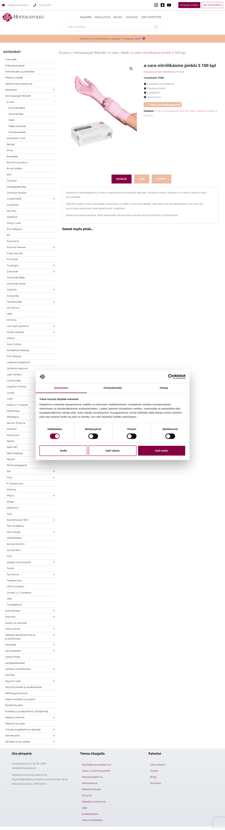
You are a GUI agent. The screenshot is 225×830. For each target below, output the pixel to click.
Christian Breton (17, 192)
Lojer (10, 398)
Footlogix (12, 265)
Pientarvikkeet (17, 132)
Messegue (13, 416)
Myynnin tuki (13, 681)
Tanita (10, 568)
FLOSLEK (12, 259)
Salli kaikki (161, 450)
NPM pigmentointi (16, 693)
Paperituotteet (17, 126)
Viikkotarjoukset (15, 65)
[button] (131, 69)
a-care (10, 101)
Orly (9, 477)
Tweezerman (14, 580)
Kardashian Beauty (18, 350)
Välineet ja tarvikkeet (17, 741)
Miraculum (13, 435)
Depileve (12, 216)
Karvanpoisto (13, 650)
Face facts (13, 241)
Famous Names (16, 247)
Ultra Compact (15, 586)
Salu (9, 513)
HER (9, 313)
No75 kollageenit (17, 465)
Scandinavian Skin (18, 519)
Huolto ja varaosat (16, 622)
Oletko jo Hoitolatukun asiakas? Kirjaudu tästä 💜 (112, 38)
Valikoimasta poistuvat (18, 83)
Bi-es (10, 150)
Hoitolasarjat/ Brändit (18, 95)
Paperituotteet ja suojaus (20, 699)
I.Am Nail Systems (18, 326)
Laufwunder (14, 380)
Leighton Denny (16, 386)
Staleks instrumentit (19, 562)
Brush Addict (15, 168)
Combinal (12, 204)
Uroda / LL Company (19, 592)
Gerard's (12, 289)
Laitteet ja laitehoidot (18, 668)
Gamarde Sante (16, 283)
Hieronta (10, 616)
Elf (8, 235)
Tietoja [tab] (164, 388)
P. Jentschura (15, 483)
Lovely (11, 392)
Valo (9, 598)
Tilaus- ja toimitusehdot (96, 770)
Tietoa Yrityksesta (92, 820)
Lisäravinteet (12, 656)
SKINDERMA (14, 538)
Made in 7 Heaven (17, 404)
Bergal (11, 144)
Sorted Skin (14, 550)
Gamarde (12, 271)
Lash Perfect (14, 374)
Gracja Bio (13, 295)
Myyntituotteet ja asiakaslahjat (23, 687)
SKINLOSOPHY (16, 544)
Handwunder (14, 301)
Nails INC (12, 447)
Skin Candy (13, 532)
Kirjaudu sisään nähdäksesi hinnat (164, 71)
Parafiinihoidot (14, 705)
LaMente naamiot (17, 368)
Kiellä (63, 450)
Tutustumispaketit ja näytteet (23, 729)
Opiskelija (11, 89)
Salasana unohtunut (94, 801)
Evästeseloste (90, 813)
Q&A (84, 807)
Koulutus (102, 17)
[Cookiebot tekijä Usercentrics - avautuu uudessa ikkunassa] (171, 376)
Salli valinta (112, 450)
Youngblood (14, 604)
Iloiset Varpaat (15, 332)
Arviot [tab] (161, 179)
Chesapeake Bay (16, 186)
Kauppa (86, 17)
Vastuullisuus (90, 783)
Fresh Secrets (15, 253)
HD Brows (13, 307)
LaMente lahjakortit (18, 362)
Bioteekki (12, 156)
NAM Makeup (15, 453)
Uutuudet (11, 59)
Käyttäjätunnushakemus (96, 764)
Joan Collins (14, 344)
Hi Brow (12, 319)
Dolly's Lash (14, 223)
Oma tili (87, 795)
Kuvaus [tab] (121, 179)
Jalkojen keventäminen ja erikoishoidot (20, 636)
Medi (11, 120)
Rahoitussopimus (92, 776)
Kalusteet (10, 644)
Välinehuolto (12, 735)
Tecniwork (13, 574)
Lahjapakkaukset (15, 662)
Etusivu (64, 52)
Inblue (10, 338)
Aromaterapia (17, 107)
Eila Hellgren (14, 229)
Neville (11, 459)
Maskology (13, 410)
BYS (9, 174)
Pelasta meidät (14, 77)
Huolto (132, 17)
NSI (9, 471)
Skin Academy (15, 525)
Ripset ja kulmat (15, 717)
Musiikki (10, 674)
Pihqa (10, 501)
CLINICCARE (14, 198)
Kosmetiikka (16, 114)
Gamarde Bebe (16, 277)
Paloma (11, 489)
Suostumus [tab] (61, 388)
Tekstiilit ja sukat (15, 723)
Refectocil (13, 507)
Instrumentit (12, 628)
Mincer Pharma (16, 422)
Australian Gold (16, 138)
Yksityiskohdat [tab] (112, 388)
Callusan (12, 180)
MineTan (12, 428)
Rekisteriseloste (91, 789)
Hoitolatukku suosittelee (19, 71)
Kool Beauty (14, 356)
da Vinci (11, 210)
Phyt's (10, 495)
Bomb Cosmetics (17, 162)
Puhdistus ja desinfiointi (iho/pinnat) (26, 711)
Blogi (118, 17)
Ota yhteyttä (151, 17)
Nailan (10, 441)
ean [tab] (141, 179)
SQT (9, 556)
